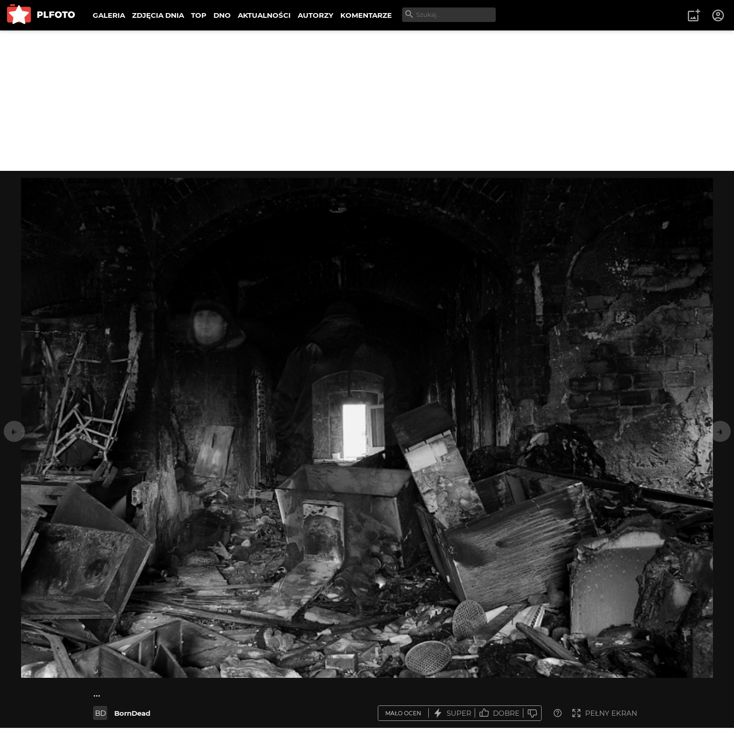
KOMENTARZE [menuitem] (366, 15)
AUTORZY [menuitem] (315, 15)
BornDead (132, 713)
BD (100, 713)
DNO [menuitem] (222, 15)
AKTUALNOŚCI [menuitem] (264, 15)
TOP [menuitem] (198, 15)
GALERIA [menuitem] (109, 15)
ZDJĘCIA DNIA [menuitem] (158, 15)
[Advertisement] (367, 100)
